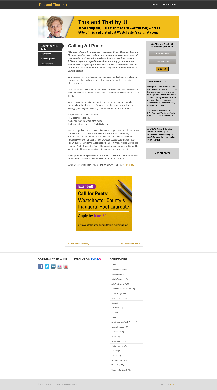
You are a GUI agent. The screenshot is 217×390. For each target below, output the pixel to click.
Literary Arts (116, 332)
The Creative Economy (78, 244)
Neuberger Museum (119, 341)
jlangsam (47, 54)
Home (155, 4)
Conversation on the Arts (121, 289)
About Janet (169, 4)
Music (114, 337)
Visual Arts (116, 365)
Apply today (128, 165)
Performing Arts (118, 346)
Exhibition (115, 308)
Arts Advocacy (117, 270)
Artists (114, 265)
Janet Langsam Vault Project (123, 322)
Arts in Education (118, 279)
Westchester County (120, 370)
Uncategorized (49, 59)
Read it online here (165, 116)
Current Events (118, 298)
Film (113, 313)
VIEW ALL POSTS (162, 153)
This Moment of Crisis (129, 244)
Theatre (115, 351)
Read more (160, 106)
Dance (114, 303)
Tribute (114, 356)
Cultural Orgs (117, 293)
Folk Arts (115, 317)
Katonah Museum (119, 327)
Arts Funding (117, 274)
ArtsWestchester (118, 284)
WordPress (173, 384)
